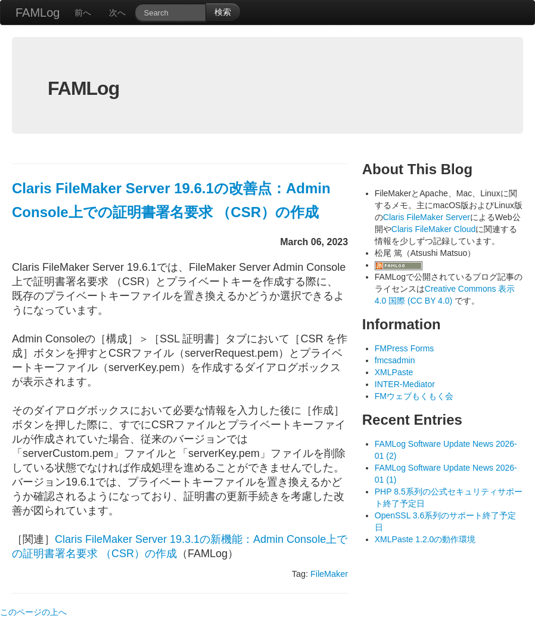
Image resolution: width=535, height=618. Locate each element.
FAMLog (37, 12)
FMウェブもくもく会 (414, 396)
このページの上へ (33, 612)
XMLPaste (394, 372)
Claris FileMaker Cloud (433, 229)
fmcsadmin (395, 360)
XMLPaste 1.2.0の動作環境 (425, 539)
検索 (222, 12)
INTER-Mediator (405, 384)
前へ (82, 12)
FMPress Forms (404, 348)
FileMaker (329, 574)
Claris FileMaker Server (426, 217)
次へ (117, 12)
